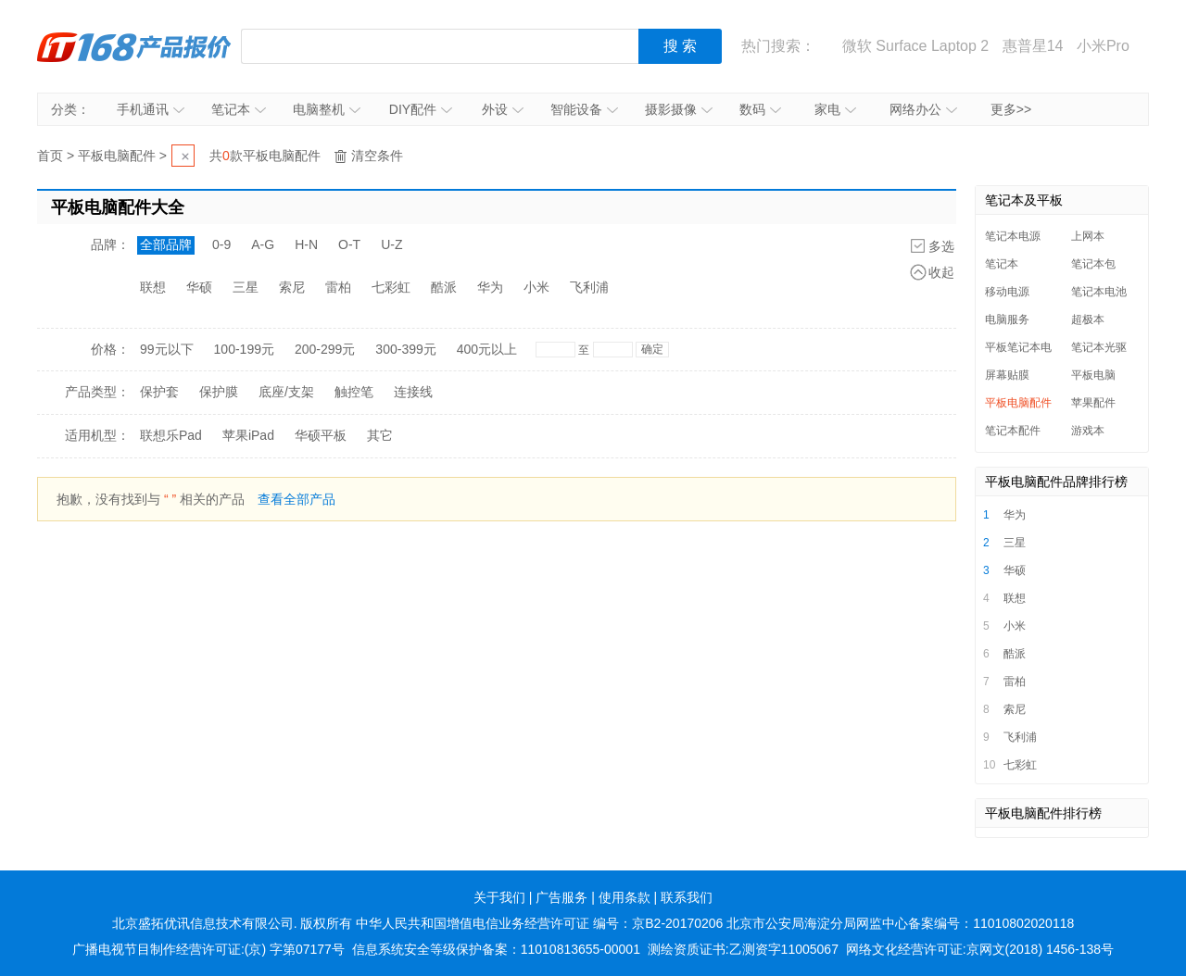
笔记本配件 (1013, 430)
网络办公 (923, 109)
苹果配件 (1093, 402)
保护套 (159, 391)
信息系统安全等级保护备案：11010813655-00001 (496, 949)
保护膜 (218, 391)
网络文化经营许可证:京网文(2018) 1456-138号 (980, 949)
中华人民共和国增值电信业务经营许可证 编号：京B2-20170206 (539, 923)
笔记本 (238, 109)
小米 (536, 287)
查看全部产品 (296, 499)
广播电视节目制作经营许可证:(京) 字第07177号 (208, 949)
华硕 (199, 287)
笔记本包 (1093, 263)
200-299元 (325, 349)
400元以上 (487, 349)
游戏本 (1087, 430)
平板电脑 (1093, 375)
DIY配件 (420, 109)
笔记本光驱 (1099, 347)
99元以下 (167, 349)
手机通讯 (150, 109)
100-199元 (244, 349)
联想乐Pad (171, 435)
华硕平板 (321, 435)
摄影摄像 (679, 109)
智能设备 (584, 109)
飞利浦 (589, 287)
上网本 (1087, 236)
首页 (50, 155)
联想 (153, 287)
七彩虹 (391, 287)
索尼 (292, 287)
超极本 (1087, 319)
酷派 (444, 287)
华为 (490, 287)
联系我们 (687, 897)
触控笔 (353, 391)
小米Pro (1103, 46)
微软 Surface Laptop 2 (915, 46)
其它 (380, 435)
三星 (246, 287)
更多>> (1010, 109)
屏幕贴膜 (1007, 375)
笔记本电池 (1099, 291)
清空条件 (377, 155)
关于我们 (499, 897)
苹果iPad (248, 435)
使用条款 (624, 897)
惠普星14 (1033, 46)
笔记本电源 (1013, 236)
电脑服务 (1007, 319)
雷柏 (338, 287)
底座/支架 (286, 391)
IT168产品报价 (134, 46)
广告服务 (561, 897)
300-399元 (405, 349)
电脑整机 (326, 109)
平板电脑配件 (117, 155)
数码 (760, 109)
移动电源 (1007, 291)
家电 (835, 109)
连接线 (413, 391)
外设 (503, 109)
